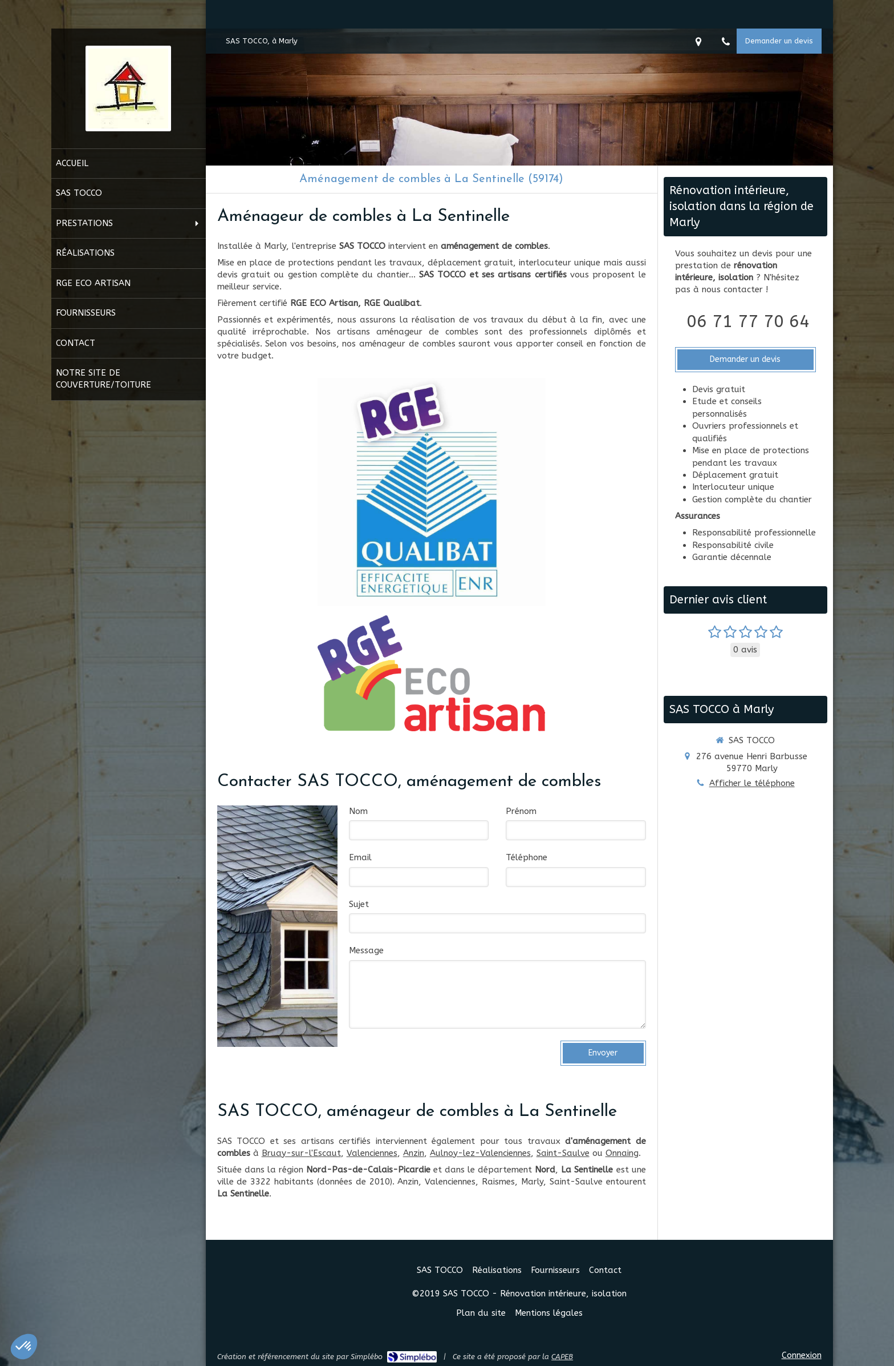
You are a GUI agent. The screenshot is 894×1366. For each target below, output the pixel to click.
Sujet (359, 904)
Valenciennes (372, 1153)
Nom (358, 811)
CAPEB (562, 1356)
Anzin (413, 1153)
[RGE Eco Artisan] (431, 673)
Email (360, 857)
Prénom (521, 811)
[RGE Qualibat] (432, 492)
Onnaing (622, 1153)
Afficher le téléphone (752, 783)
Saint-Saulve (563, 1153)
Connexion (802, 1355)
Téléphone (526, 857)
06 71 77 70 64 (748, 321)
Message (366, 950)
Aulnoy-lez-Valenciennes (480, 1153)
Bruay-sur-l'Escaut (301, 1153)
